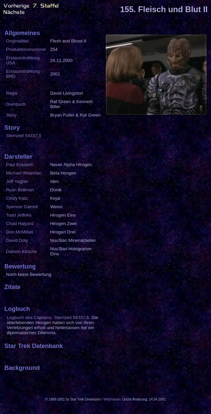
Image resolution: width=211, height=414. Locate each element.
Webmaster (112, 399)
